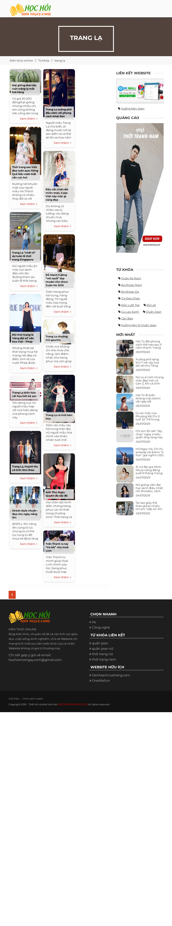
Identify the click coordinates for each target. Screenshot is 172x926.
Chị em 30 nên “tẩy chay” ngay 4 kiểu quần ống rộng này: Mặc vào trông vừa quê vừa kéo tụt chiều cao (149, 438)
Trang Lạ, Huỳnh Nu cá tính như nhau (25, 468)
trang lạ (59, 60)
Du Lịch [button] (121, 19)
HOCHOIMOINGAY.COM (72, 704)
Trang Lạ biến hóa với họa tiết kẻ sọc (24, 394)
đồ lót (151, 305)
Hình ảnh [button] (139, 19)
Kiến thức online (21, 60)
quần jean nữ (102, 649)
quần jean (153, 311)
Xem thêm (28, 118)
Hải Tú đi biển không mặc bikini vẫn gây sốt (148, 398)
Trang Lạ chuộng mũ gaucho (57, 338)
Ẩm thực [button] (105, 19)
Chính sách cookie (29, 699)
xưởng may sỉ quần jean (139, 325)
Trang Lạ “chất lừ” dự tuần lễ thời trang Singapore (24, 256)
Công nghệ (101, 628)
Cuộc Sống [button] (65, 19)
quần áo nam (131, 278)
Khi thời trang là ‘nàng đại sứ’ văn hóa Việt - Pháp (23, 338)
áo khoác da (130, 291)
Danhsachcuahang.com (111, 675)
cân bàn (127, 318)
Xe (94, 623)
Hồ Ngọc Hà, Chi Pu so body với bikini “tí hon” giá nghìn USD (150, 452)
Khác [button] (154, 19)
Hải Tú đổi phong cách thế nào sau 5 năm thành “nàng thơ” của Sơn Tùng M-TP (148, 347)
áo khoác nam (131, 285)
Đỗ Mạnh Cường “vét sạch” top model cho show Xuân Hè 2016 (57, 280)
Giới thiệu (13, 699)
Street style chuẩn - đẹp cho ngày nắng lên (25, 514)
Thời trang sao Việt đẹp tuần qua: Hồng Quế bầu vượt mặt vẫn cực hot (25, 172)
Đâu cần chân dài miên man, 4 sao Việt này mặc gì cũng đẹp (57, 194)
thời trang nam (104, 660)
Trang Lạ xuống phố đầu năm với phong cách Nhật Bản (59, 113)
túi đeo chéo (130, 298)
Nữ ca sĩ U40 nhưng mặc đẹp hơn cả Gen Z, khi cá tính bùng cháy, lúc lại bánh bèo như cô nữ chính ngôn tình (150, 384)
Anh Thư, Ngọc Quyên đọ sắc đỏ (57, 494)
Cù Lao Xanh (130, 311)
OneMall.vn (101, 681)
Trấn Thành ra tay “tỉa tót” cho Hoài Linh (57, 547)
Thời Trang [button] (86, 19)
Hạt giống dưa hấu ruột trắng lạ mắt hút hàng (24, 89)
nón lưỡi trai (130, 305)
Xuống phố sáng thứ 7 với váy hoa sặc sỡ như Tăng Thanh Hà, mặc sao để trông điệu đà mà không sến (149, 366)
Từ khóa (43, 60)
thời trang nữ (102, 655)
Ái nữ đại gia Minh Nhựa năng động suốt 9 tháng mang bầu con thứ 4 (149, 471)
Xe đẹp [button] (48, 19)
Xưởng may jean (132, 108)
